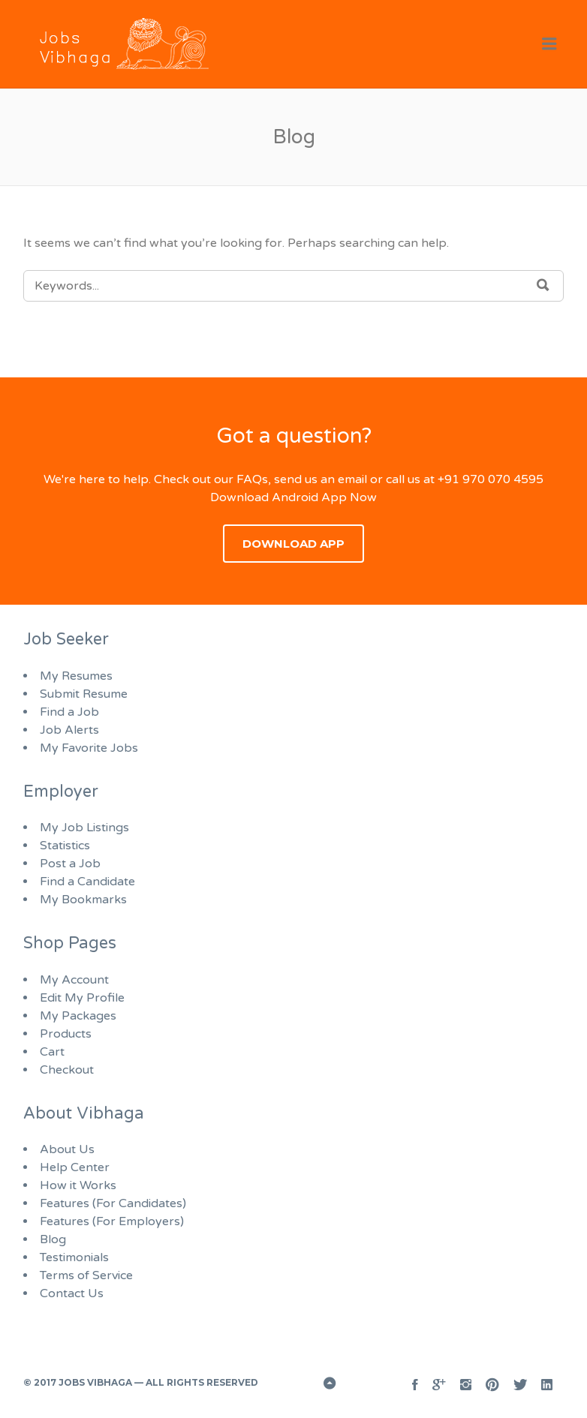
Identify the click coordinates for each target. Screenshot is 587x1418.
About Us (67, 1149)
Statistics (65, 845)
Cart (52, 1051)
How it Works (78, 1185)
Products (66, 1033)
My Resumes (76, 675)
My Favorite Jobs (89, 748)
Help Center (75, 1167)
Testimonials (74, 1257)
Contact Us (72, 1293)
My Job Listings (84, 827)
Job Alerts (69, 730)
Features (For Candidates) (113, 1203)
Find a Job (69, 712)
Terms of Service (86, 1275)
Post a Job (70, 863)
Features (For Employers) (112, 1221)
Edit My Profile (82, 997)
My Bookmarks (83, 899)
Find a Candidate (87, 881)
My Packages (78, 1015)
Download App (293, 543)
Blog (53, 1239)
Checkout (67, 1069)
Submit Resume (84, 693)
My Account (74, 979)
